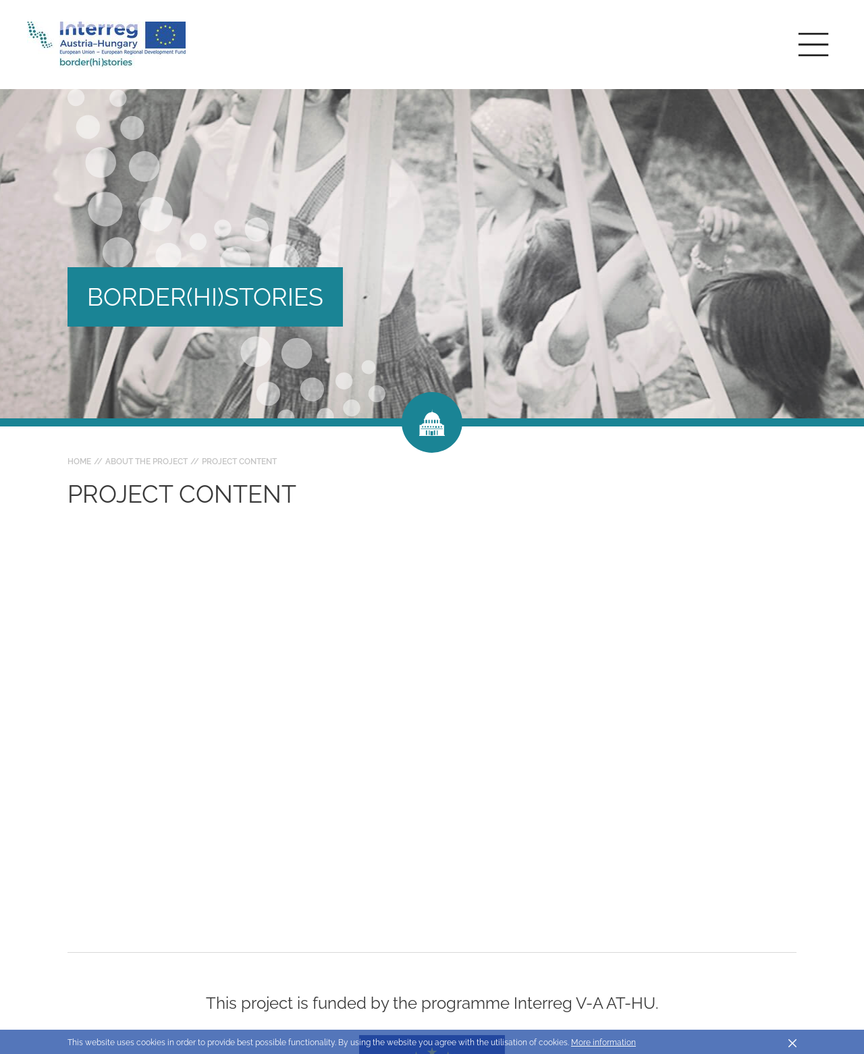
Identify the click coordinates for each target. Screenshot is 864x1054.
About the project (146, 461)
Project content (239, 461)
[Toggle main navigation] (813, 44)
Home (79, 461)
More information (603, 1042)
